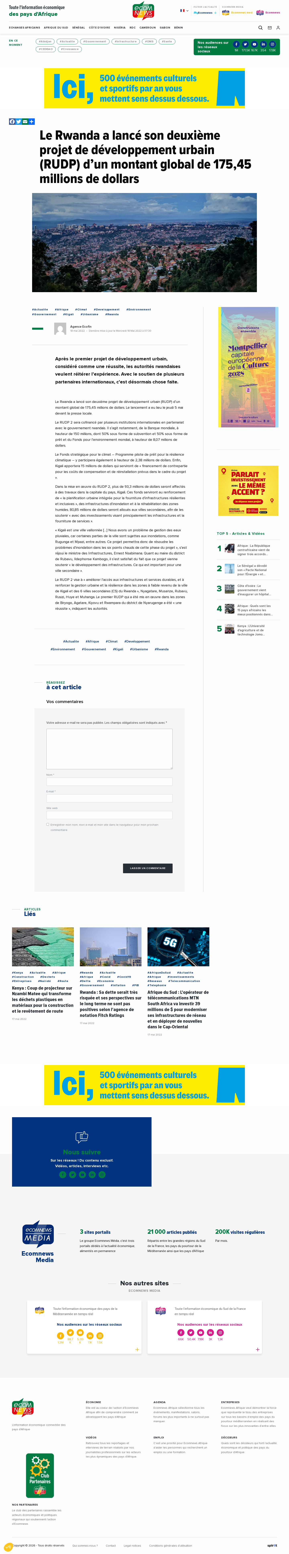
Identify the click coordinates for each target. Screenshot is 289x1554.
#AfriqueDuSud (159, 972)
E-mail (51, 791)
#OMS (149, 41)
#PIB (135, 985)
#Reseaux (155, 981)
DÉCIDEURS (229, 1437)
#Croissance (70, 49)
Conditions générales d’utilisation (170, 1545)
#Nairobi (44, 981)
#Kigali (68, 314)
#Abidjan (45, 41)
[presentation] (76, 846)
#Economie (105, 981)
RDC (133, 27)
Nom (50, 774)
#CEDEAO (46, 49)
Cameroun (147, 27)
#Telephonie (157, 985)
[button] (182, 27)
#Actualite (67, 41)
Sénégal (78, 27)
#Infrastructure (126, 41)
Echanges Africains (24, 27)
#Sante (167, 41)
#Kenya (17, 972)
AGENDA (160, 1402)
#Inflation (118, 985)
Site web (52, 808)
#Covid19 (124, 977)
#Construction (23, 977)
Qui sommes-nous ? (85, 1545)
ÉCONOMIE (93, 1402)
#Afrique (61, 309)
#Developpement (107, 309)
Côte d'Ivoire (99, 27)
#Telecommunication (184, 981)
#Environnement (138, 309)
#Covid (105, 977)
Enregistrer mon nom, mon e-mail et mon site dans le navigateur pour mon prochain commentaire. (104, 827)
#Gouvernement (94, 41)
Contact (111, 1545)
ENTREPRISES (230, 1402)
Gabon (165, 27)
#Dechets (47, 977)
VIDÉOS (91, 1437)
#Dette (85, 981)
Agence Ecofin (81, 326)
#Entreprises (22, 981)
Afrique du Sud (56, 27)
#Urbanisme (90, 314)
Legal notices (132, 1545)
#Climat (81, 309)
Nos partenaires (25, 1504)
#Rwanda (112, 314)
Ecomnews (205, 12)
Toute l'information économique (66, 11)
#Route (63, 981)
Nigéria (120, 27)
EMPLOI (159, 1437)
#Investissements (181, 977)
